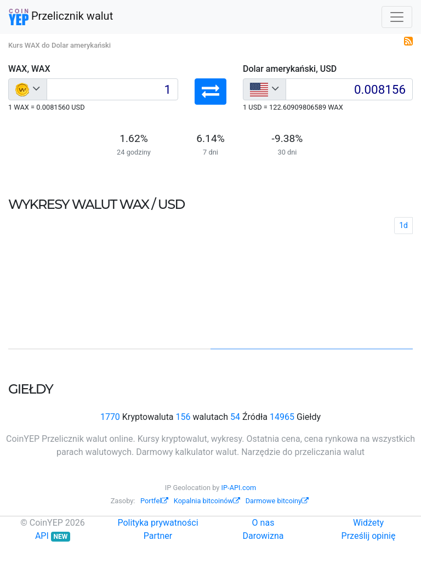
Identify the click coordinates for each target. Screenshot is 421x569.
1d (403, 225)
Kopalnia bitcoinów (207, 501)
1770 (110, 417)
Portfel (154, 501)
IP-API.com (239, 487)
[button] (210, 91)
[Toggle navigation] (397, 17)
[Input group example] (112, 89)
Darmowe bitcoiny (277, 501)
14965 (282, 417)
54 (235, 417)
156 (183, 417)
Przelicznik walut (61, 17)
